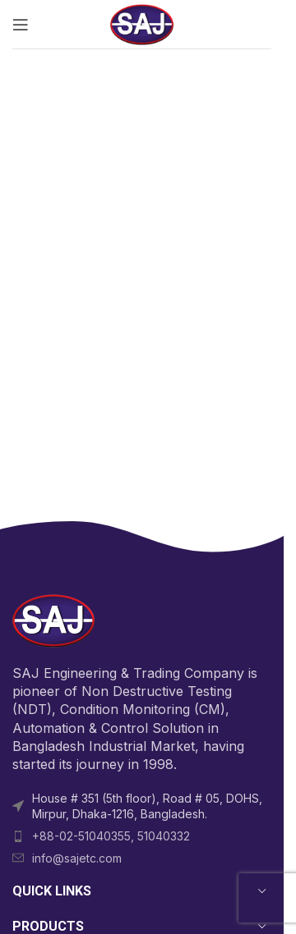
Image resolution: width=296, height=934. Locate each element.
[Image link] (53, 619)
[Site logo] (142, 23)
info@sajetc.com (77, 858)
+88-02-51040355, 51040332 (111, 836)
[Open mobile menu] (20, 24)
